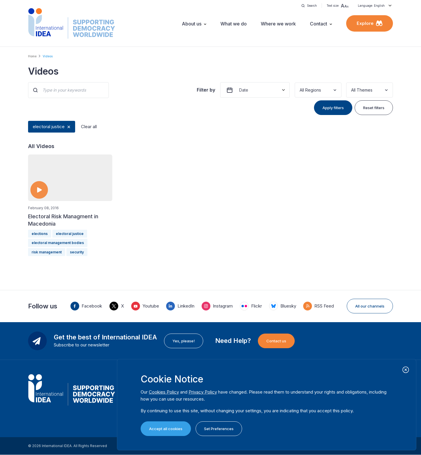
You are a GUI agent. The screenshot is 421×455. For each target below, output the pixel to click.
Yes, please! (183, 341)
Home (32, 56)
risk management (47, 252)
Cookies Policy (164, 392)
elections (40, 233)
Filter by (206, 90)
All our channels (369, 306)
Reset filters (373, 107)
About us (191, 24)
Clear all (89, 126)
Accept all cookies (165, 428)
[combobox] (300, 89)
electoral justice (49, 126)
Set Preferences (219, 428)
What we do (233, 24)
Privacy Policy (203, 392)
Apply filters (333, 107)
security (77, 252)
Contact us (276, 341)
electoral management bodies (58, 243)
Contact (318, 24)
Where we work (278, 24)
